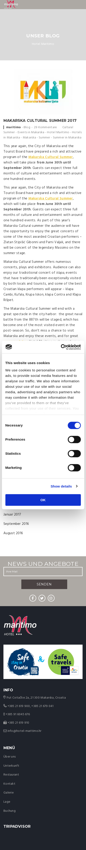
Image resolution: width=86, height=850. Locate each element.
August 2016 (13, 533)
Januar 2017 (12, 514)
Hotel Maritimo (58, 132)
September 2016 (16, 524)
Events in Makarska (31, 132)
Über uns (9, 756)
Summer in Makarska (67, 137)
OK (43, 500)
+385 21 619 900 (19, 706)
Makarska (29, 137)
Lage (6, 801)
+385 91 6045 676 (18, 714)
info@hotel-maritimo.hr (25, 731)
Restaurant (11, 774)
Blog (27, 127)
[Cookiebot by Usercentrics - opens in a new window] (61, 347)
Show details (61, 486)
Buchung (9, 811)
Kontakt (9, 783)
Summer (44, 137)
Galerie (8, 792)
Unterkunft (11, 765)
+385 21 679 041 (42, 706)
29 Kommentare (45, 127)
